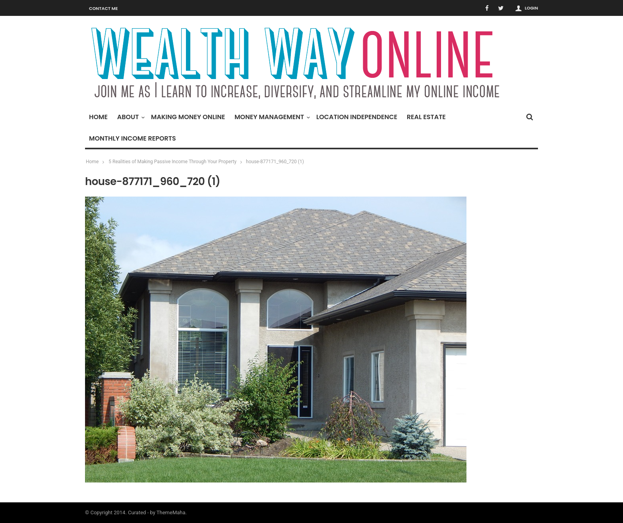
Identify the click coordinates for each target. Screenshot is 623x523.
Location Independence (356, 117)
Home (98, 117)
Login (531, 8)
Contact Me (103, 8)
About (130, 117)
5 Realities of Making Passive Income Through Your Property (172, 161)
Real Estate (426, 117)
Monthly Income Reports (132, 138)
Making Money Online (188, 117)
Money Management (271, 117)
